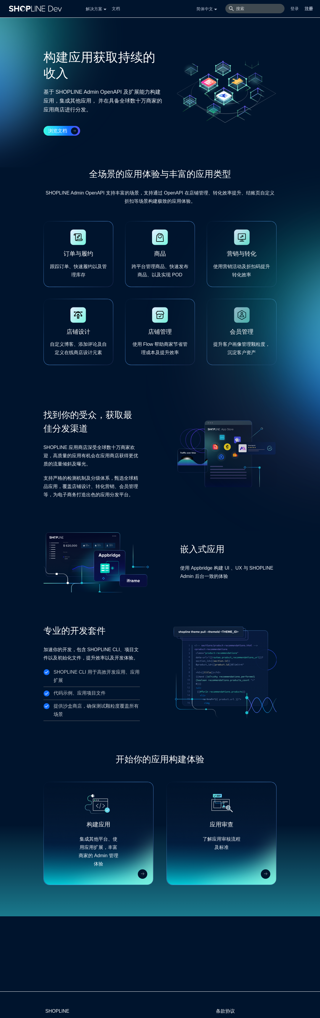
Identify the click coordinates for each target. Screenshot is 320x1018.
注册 (309, 8)
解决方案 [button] (94, 9)
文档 (116, 8)
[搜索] (255, 8)
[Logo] (36, 8)
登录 (294, 8)
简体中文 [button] (204, 9)
